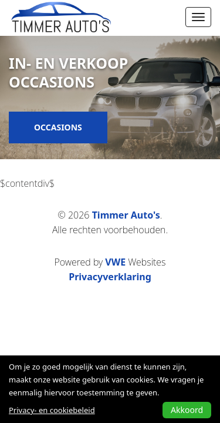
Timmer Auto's (126, 215)
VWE (115, 262)
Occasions (58, 127)
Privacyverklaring (110, 276)
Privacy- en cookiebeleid (52, 410)
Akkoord (187, 409)
